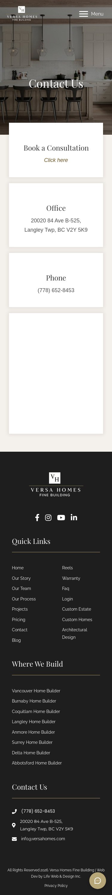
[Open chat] (97, 880)
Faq (65, 588)
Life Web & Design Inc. (62, 876)
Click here (56, 160)
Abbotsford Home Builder (37, 763)
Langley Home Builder (34, 721)
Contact (19, 629)
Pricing (18, 619)
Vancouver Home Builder (36, 690)
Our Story (21, 578)
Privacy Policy (56, 886)
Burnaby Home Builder (34, 701)
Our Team (21, 588)
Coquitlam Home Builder (36, 711)
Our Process (24, 599)
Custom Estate (76, 609)
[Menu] (91, 14)
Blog (16, 640)
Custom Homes (77, 619)
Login (67, 599)
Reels (67, 567)
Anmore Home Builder (33, 732)
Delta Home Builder (31, 752)
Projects (20, 609)
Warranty (71, 578)
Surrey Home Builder (32, 742)
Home (18, 567)
